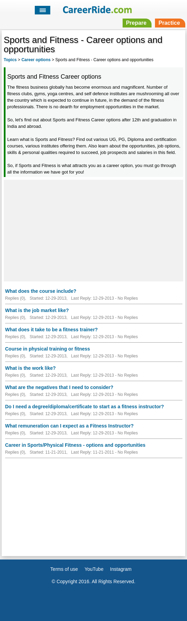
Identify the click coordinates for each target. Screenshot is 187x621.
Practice (169, 23)
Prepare (136, 23)
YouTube (93, 569)
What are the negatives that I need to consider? (59, 387)
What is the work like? (30, 368)
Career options (36, 59)
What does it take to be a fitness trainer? (51, 329)
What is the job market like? (37, 310)
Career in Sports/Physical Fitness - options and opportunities (75, 445)
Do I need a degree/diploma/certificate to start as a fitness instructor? (84, 406)
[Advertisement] (93, 229)
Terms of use (64, 569)
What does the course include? (40, 291)
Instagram (121, 569)
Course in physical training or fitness (47, 349)
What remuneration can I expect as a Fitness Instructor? (69, 426)
